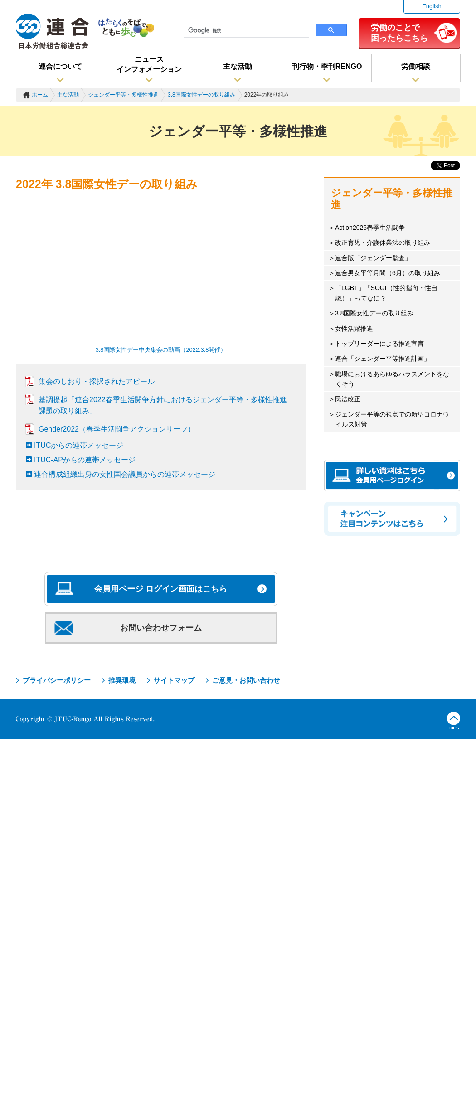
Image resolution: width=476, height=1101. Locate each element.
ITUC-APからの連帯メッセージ (85, 460)
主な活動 (237, 66)
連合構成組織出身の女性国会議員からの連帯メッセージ (124, 474)
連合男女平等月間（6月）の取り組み (387, 272)
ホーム (40, 95)
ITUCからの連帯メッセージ (78, 445)
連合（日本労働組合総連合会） (52, 31)
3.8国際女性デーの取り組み (201, 95)
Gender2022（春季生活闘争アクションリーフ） (117, 429)
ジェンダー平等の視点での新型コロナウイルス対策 (392, 419)
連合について (60, 66)
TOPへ (453, 721)
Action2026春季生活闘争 (370, 227)
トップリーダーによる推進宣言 (379, 343)
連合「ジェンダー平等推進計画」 (382, 358)
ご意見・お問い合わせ (246, 680)
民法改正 (347, 399)
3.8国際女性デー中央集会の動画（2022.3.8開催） (161, 349)
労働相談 (415, 66)
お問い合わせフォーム (161, 627)
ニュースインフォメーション (149, 64)
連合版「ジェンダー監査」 (373, 258)
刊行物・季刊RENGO (327, 66)
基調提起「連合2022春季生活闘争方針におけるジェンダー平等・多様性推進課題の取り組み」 (163, 405)
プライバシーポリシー (57, 680)
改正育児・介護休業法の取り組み (382, 242)
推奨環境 (122, 680)
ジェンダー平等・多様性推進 (123, 95)
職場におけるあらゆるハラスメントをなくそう (392, 379)
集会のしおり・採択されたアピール (97, 381)
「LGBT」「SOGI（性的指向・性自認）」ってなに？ (386, 292)
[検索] (245, 30)
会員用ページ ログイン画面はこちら (160, 588)
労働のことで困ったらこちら (399, 32)
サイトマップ (174, 680)
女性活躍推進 (354, 328)
